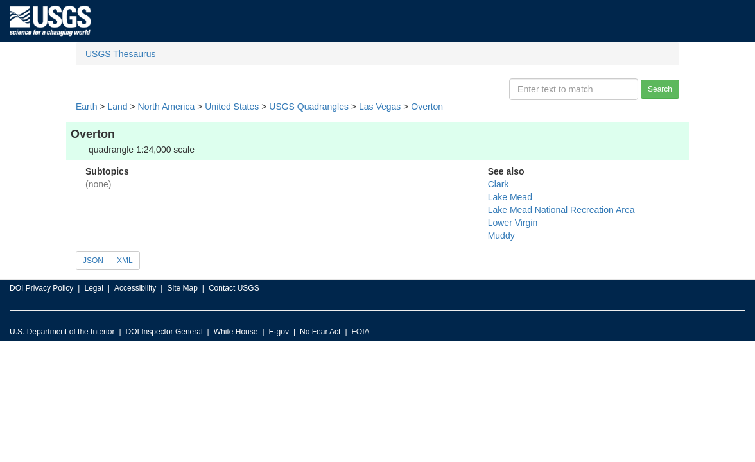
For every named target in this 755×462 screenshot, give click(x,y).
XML (125, 260)
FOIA (361, 331)
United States (232, 106)
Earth (86, 106)
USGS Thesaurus (120, 54)
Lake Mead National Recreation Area (561, 210)
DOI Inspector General (164, 331)
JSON (93, 260)
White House (236, 331)
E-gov (279, 331)
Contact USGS (234, 288)
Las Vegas (380, 106)
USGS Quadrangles (309, 106)
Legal (93, 288)
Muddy (501, 235)
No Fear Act (320, 331)
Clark (498, 184)
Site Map (182, 288)
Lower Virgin (513, 223)
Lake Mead (510, 197)
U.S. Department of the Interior (62, 331)
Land (117, 106)
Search (660, 89)
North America (166, 106)
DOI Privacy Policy (41, 288)
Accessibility (135, 288)
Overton (427, 106)
